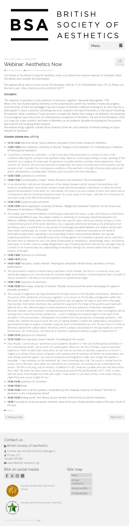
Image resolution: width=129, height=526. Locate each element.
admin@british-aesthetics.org (21, 462)
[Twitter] (12, 475)
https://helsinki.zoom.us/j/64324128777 (43, 88)
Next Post (116, 417)
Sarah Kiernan (15, 70)
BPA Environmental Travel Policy (47, 502)
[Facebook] (7, 475)
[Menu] (107, 45)
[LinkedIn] (22, 475)
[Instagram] (17, 475)
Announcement (41, 70)
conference (10, 410)
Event (50, 70)
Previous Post (15, 417)
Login (39, 520)
